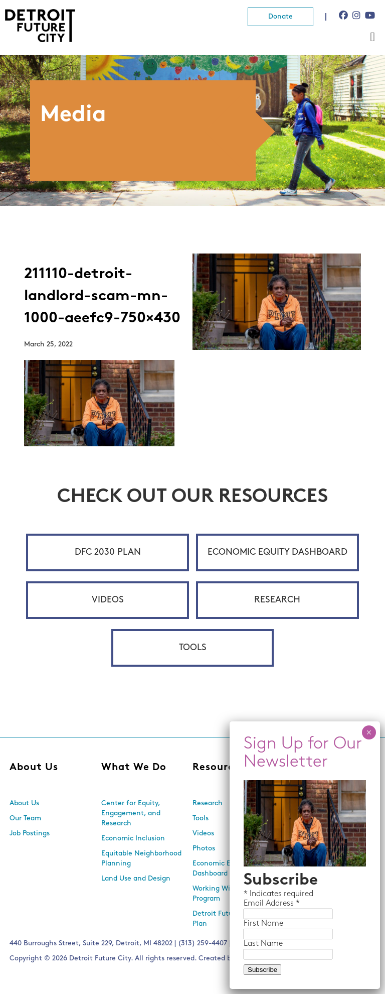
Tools (193, 648)
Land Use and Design (135, 879)
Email (255, 904)
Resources (218, 768)
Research (277, 600)
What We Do (133, 768)
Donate (280, 17)
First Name (263, 924)
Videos (108, 600)
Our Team (25, 818)
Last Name (263, 944)
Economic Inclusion (133, 838)
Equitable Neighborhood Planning (141, 858)
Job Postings (30, 833)
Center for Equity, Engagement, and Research (130, 813)
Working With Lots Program (222, 894)
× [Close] (368, 732)
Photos (203, 848)
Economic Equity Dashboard (277, 552)
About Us (34, 768)
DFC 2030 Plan (108, 552)
